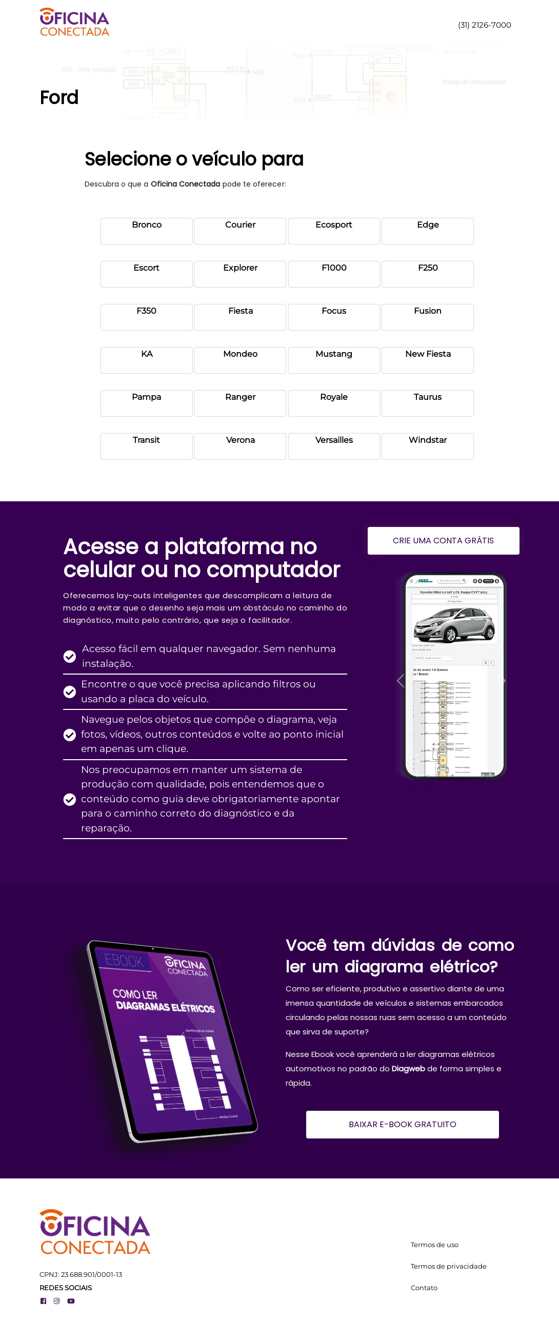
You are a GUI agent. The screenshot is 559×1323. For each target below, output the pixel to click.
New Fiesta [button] (428, 354)
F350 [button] (146, 311)
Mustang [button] (333, 354)
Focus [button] (334, 311)
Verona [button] (240, 440)
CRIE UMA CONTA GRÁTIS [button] (443, 540)
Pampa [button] (146, 397)
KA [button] (146, 354)
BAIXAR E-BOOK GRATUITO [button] (402, 1124)
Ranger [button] (240, 397)
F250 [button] (428, 268)
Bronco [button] (147, 225)
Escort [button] (146, 268)
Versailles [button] (334, 440)
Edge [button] (428, 225)
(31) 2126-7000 (483, 25)
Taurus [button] (428, 397)
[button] (400, 680)
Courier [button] (240, 225)
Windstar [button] (428, 440)
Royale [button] (334, 397)
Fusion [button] (428, 311)
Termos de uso (434, 1244)
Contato (424, 1288)
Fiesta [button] (240, 311)
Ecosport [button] (333, 225)
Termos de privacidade (449, 1266)
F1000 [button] (334, 268)
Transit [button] (146, 440)
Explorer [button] (240, 268)
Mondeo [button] (240, 354)
